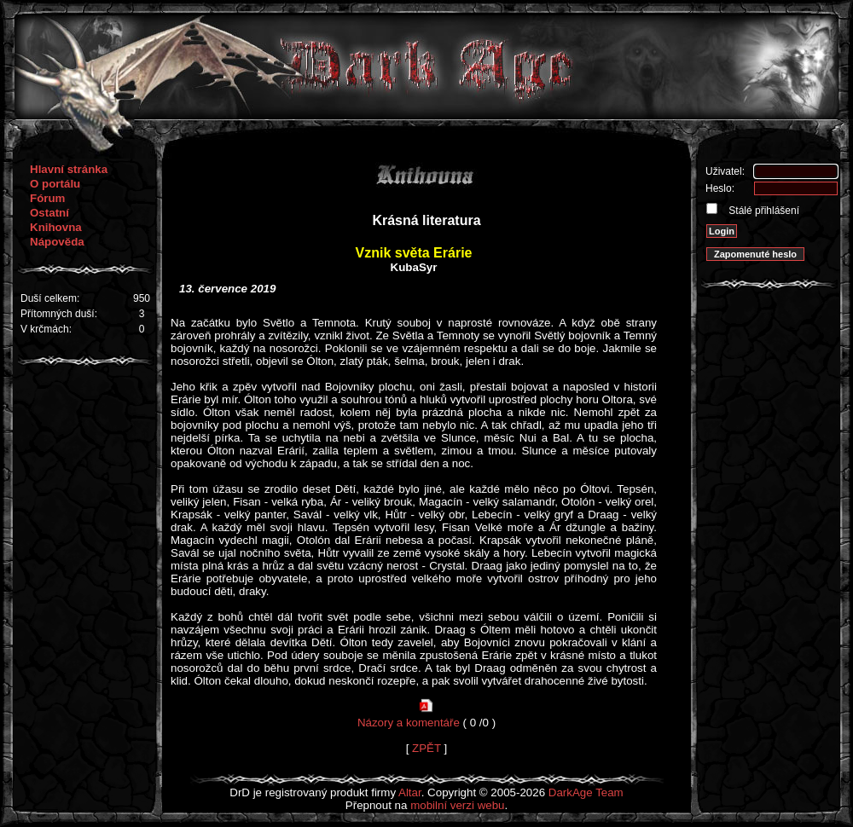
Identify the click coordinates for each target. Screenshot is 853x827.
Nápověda (57, 241)
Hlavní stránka (68, 169)
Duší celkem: (49, 298)
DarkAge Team (586, 792)
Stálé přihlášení (762, 211)
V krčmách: (46, 329)
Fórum (47, 198)
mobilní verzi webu (457, 805)
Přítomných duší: (58, 314)
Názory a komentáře (408, 722)
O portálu (55, 183)
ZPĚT (426, 748)
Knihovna (56, 227)
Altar (409, 792)
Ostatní (49, 212)
